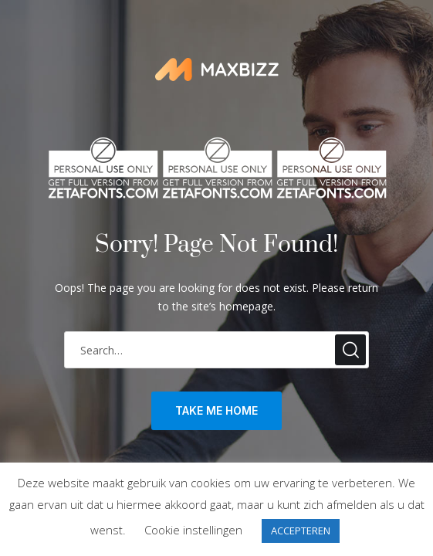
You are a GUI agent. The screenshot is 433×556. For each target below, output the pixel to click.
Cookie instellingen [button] (193, 529)
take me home (216, 410)
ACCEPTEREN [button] (300, 530)
